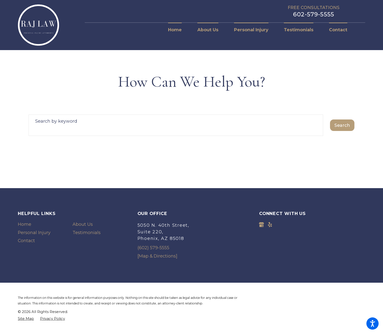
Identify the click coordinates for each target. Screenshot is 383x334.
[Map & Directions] (157, 256)
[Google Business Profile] (261, 224)
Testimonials (87, 232)
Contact (26, 240)
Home (24, 224)
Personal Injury (34, 232)
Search (342, 125)
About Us (83, 224)
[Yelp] (270, 224)
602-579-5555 (313, 14)
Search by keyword (56, 121)
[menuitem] (179, 30)
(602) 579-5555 (153, 247)
